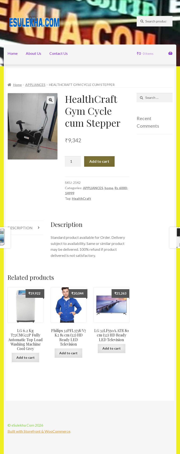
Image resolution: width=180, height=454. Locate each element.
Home (13, 53)
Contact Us (58, 53)
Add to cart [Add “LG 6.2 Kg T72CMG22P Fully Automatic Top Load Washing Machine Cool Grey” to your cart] (25, 357)
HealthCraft (81, 198)
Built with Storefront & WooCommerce (39, 431)
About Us (33, 53)
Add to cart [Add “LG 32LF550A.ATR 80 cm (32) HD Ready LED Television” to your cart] (111, 348)
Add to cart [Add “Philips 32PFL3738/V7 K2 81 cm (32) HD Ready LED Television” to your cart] (68, 353)
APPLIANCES (35, 85)
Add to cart (99, 161)
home (109, 188)
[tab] (25, 228)
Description (20, 227)
